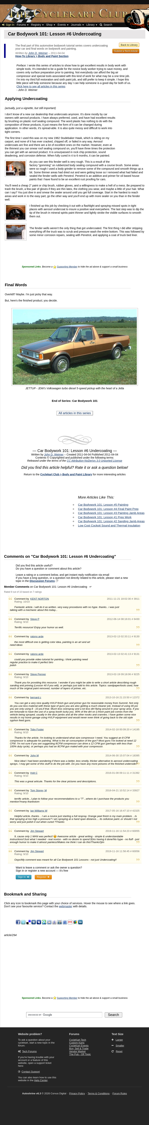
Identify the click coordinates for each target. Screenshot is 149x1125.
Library (90, 24)
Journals (76, 24)
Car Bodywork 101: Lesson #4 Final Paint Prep (108, 508)
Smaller (120, 1045)
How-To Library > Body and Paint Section (41, 56)
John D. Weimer (38, 53)
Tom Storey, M (38, 790)
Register (43, 877)
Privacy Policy (77, 1093)
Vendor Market (77, 1051)
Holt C (33, 772)
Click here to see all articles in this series (40, 86)
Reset (119, 1051)
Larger (119, 1039)
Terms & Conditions (99, 1093)
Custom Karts (77, 1042)
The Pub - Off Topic (80, 1054)
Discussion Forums (42, 580)
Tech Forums (29, 1051)
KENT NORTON (39, 598)
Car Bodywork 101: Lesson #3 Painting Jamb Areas (111, 513)
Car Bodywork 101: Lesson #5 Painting (103, 504)
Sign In (8, 24)
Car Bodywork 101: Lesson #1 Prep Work (105, 517)
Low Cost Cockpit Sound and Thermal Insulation (109, 525)
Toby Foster (37, 729)
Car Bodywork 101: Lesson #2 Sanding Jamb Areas (111, 521)
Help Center (41, 1080)
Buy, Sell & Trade (78, 1048)
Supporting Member (67, 266)
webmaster (65, 906)
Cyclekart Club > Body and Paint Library (66, 474)
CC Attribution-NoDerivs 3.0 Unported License (94, 460)
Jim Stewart (37, 831)
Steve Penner (38, 674)
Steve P (34, 619)
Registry (36, 24)
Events (62, 24)
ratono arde (36, 636)
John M (34, 755)
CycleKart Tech (77, 1039)
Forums (21, 24)
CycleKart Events (79, 1045)
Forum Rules (120, 1093)
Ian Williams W (38, 810)
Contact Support (31, 1071)
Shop (49, 24)
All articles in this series (75, 413)
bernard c (35, 697)
